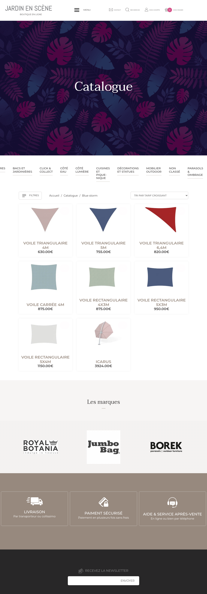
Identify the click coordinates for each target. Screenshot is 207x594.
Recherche (141, 10)
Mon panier (189, 10)
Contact (120, 10)
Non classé (174, 169)
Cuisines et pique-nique (103, 173)
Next (200, 447)
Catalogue (71, 196)
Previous (7, 447)
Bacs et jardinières (22, 169)
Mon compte (164, 10)
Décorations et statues (128, 169)
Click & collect (46, 169)
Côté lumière (82, 169)
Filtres (30, 196)
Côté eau (64, 169)
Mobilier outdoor (153, 169)
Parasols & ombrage (195, 171)
